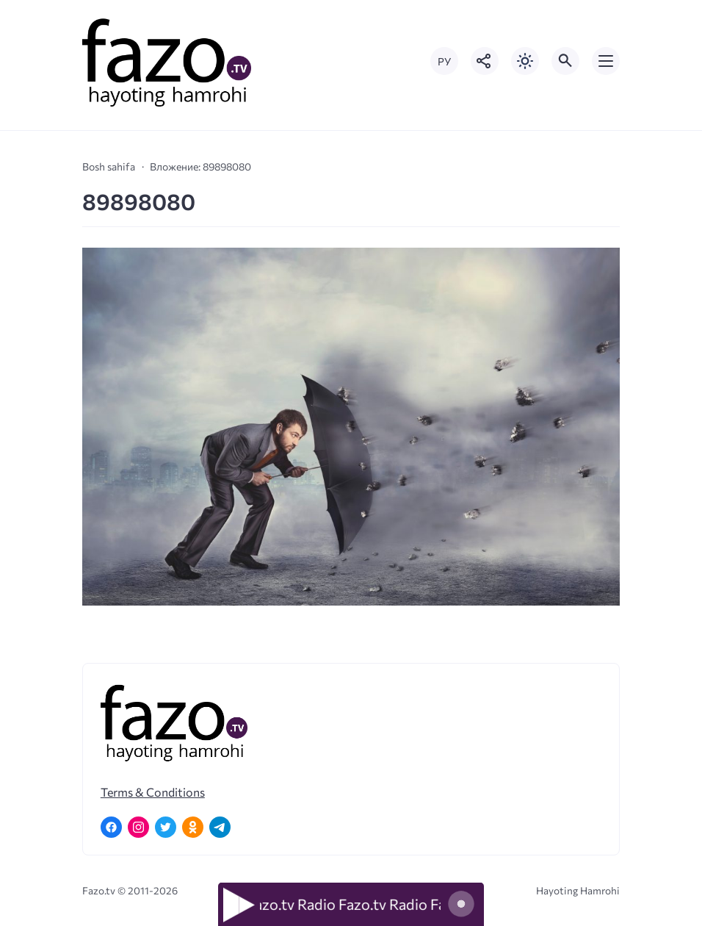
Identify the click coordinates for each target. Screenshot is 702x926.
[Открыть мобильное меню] (606, 61)
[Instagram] (138, 827)
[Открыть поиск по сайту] (565, 61)
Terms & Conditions (153, 792)
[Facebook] (111, 827)
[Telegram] (220, 827)
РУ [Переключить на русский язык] (444, 61)
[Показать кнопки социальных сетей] (485, 61)
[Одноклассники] (192, 827)
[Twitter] (165, 827)
